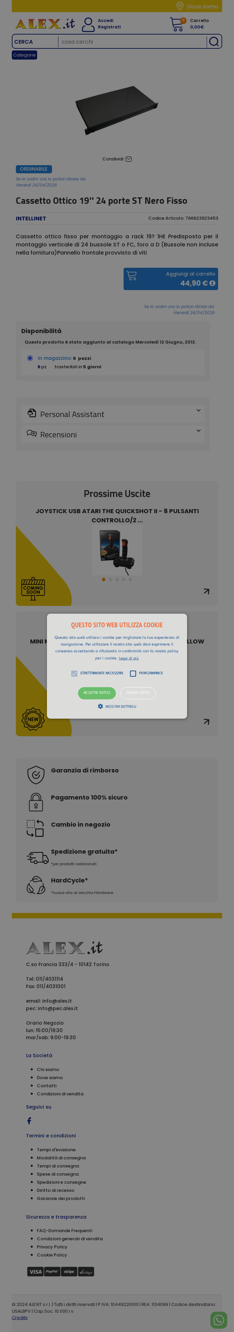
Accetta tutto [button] (97, 693)
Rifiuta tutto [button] (138, 693)
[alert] (117, 666)
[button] (117, 665)
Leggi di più (129, 658)
